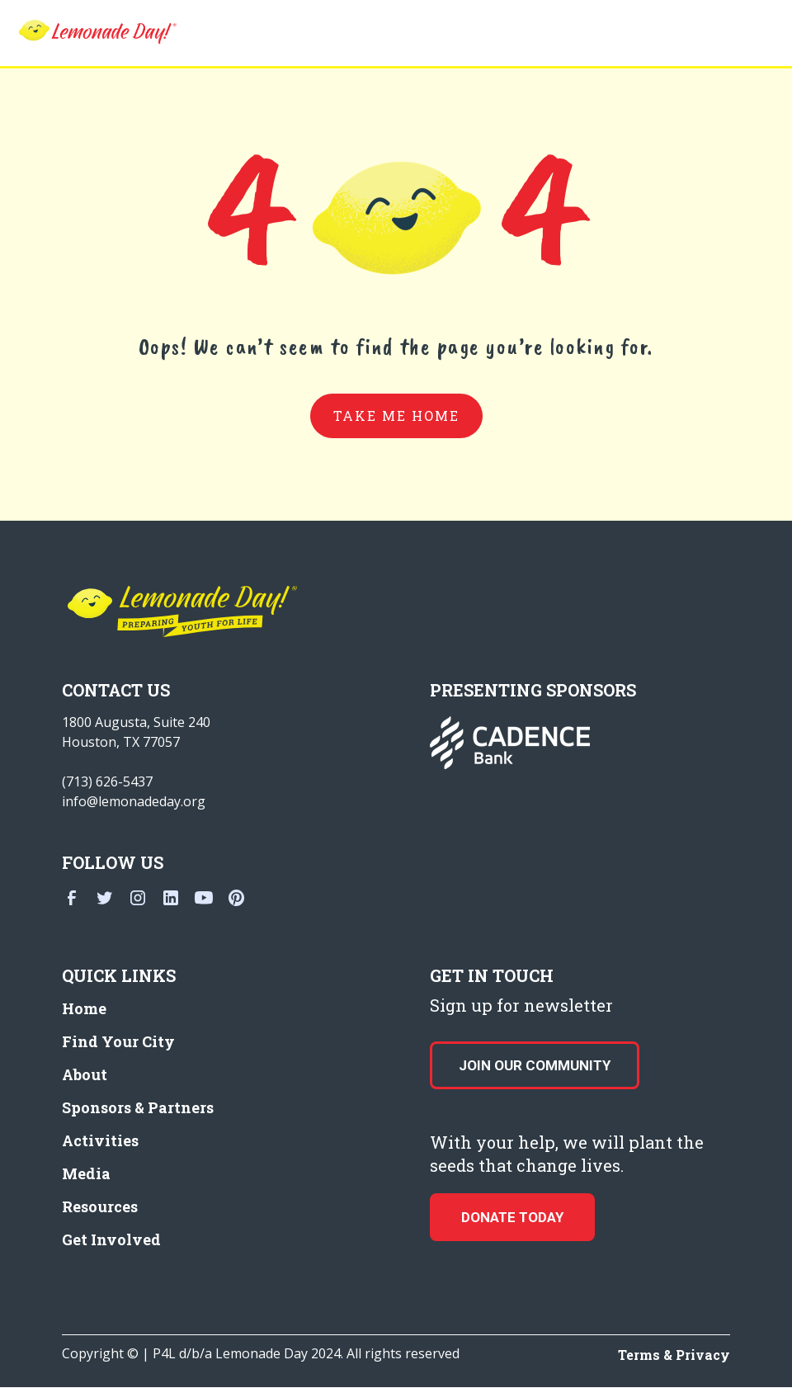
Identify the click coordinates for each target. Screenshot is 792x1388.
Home (84, 1008)
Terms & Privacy (674, 1354)
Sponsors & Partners (138, 1107)
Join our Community (534, 1065)
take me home (396, 415)
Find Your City (118, 1041)
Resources (100, 1206)
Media (86, 1173)
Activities (100, 1140)
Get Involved (111, 1239)
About (84, 1074)
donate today (512, 1217)
